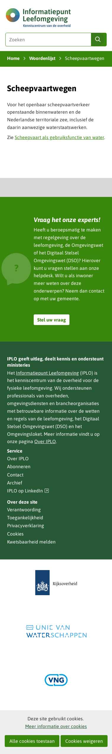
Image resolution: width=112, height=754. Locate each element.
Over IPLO (45, 441)
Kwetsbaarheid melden (31, 541)
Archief (14, 482)
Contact (15, 474)
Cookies (15, 533)
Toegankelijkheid (25, 517)
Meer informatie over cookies (56, 726)
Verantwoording (24, 509)
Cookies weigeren (84, 741)
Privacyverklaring (25, 525)
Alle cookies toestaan (32, 741)
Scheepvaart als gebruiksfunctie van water (59, 137)
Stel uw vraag (51, 319)
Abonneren (18, 466)
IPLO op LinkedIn (28, 491)
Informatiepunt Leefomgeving (47, 373)
